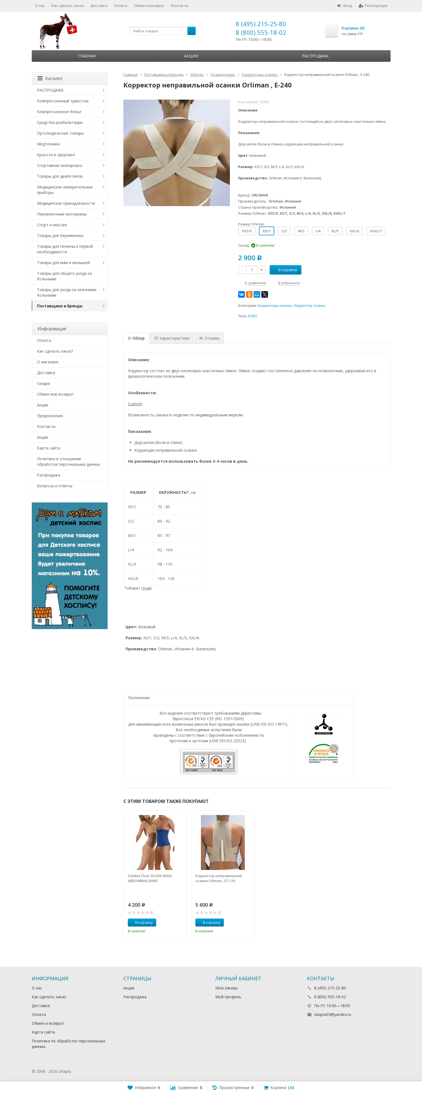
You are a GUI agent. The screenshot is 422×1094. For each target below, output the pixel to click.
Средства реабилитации (60, 122)
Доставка (99, 5)
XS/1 (266, 230)
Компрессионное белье (59, 111)
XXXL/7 (376, 230)
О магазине (48, 361)
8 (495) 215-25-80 (261, 24)
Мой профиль (228, 996)
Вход (344, 5)
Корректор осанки (309, 305)
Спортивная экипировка (59, 165)
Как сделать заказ (67, 5)
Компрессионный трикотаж (63, 100)
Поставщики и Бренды (60, 305)
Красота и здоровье (56, 154)
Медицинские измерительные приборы (65, 189)
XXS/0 (247, 230)
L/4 (317, 230)
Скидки (43, 383)
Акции (191, 55)
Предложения (50, 415)
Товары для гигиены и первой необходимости (65, 249)
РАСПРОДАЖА (50, 90)
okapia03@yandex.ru (332, 1014)
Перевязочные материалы (62, 214)
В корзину (284, 269)
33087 (252, 316)
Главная (86, 55)
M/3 (301, 230)
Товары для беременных (60, 235)
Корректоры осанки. (275, 305)
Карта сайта (48, 448)
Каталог (50, 78)
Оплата (120, 5)
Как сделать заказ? (55, 351)
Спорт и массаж (52, 224)
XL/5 (335, 230)
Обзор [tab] (136, 338)
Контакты (180, 5)
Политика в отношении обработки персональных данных (68, 461)
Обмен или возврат (55, 394)
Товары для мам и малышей (63, 262)
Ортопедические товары (60, 133)
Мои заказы (226, 988)
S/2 (284, 230)
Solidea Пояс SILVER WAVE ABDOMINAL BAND (150, 878)
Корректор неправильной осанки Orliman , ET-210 (218, 878)
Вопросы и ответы (54, 485)
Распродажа (315, 55)
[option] (155, 874)
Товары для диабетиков (60, 176)
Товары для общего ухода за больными (64, 276)
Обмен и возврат (149, 5)
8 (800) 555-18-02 (261, 32)
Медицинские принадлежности (66, 203)
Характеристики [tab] (172, 338)
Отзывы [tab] (209, 338)
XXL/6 (354, 230)
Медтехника (48, 144)
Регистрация (373, 5)
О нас (40, 5)
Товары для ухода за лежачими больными (66, 292)
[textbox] (162, 31)
